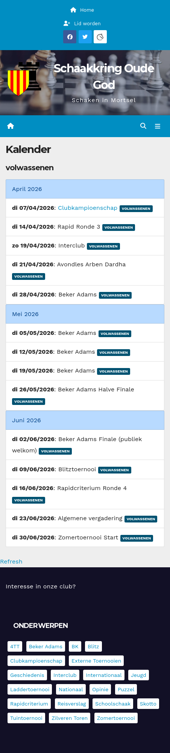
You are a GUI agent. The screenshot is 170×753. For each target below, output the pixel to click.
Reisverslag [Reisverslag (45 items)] (72, 704)
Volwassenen (136, 208)
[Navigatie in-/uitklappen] (157, 126)
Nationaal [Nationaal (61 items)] (71, 689)
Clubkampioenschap (87, 207)
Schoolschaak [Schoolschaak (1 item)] (113, 704)
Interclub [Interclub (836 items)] (65, 675)
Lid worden (82, 23)
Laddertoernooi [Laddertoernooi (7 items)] (29, 689)
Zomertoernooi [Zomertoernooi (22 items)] (116, 718)
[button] (143, 126)
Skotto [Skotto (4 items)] (148, 704)
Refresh (11, 561)
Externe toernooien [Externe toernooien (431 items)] (96, 661)
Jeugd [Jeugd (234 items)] (138, 675)
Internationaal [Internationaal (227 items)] (103, 675)
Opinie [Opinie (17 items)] (100, 689)
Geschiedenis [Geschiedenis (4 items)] (27, 675)
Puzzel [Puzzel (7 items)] (126, 689)
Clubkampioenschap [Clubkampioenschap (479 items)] (36, 661)
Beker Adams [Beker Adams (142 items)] (45, 646)
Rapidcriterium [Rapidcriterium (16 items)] (29, 704)
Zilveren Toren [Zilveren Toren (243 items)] (70, 718)
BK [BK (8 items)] (74, 646)
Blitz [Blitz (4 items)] (93, 646)
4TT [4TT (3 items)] (15, 646)
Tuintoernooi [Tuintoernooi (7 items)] (26, 718)
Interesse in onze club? (41, 586)
